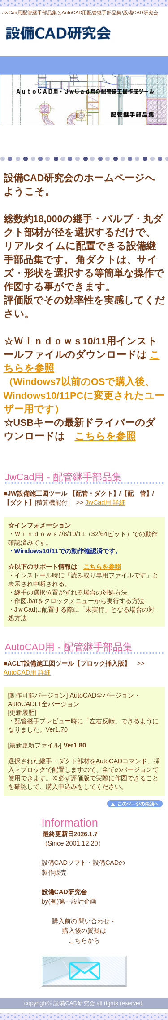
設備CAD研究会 (84, 35)
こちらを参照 (105, 436)
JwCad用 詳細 (105, 502)
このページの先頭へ (135, 803)
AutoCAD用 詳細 (27, 672)
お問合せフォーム (84, 971)
